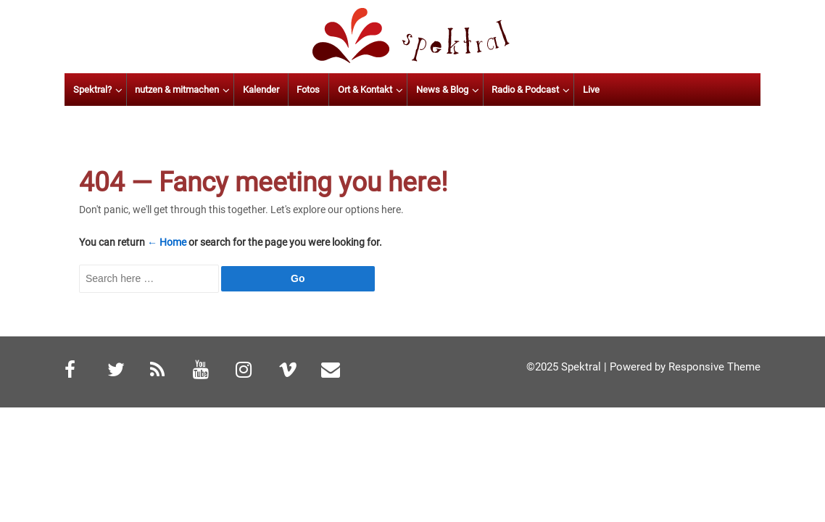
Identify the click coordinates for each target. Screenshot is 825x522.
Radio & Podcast (600, 89)
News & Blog (517, 89)
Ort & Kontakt (439, 89)
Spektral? (167, 89)
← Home (166, 242)
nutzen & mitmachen (252, 89)
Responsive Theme (714, 366)
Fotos (383, 89)
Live (666, 89)
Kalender (336, 89)
